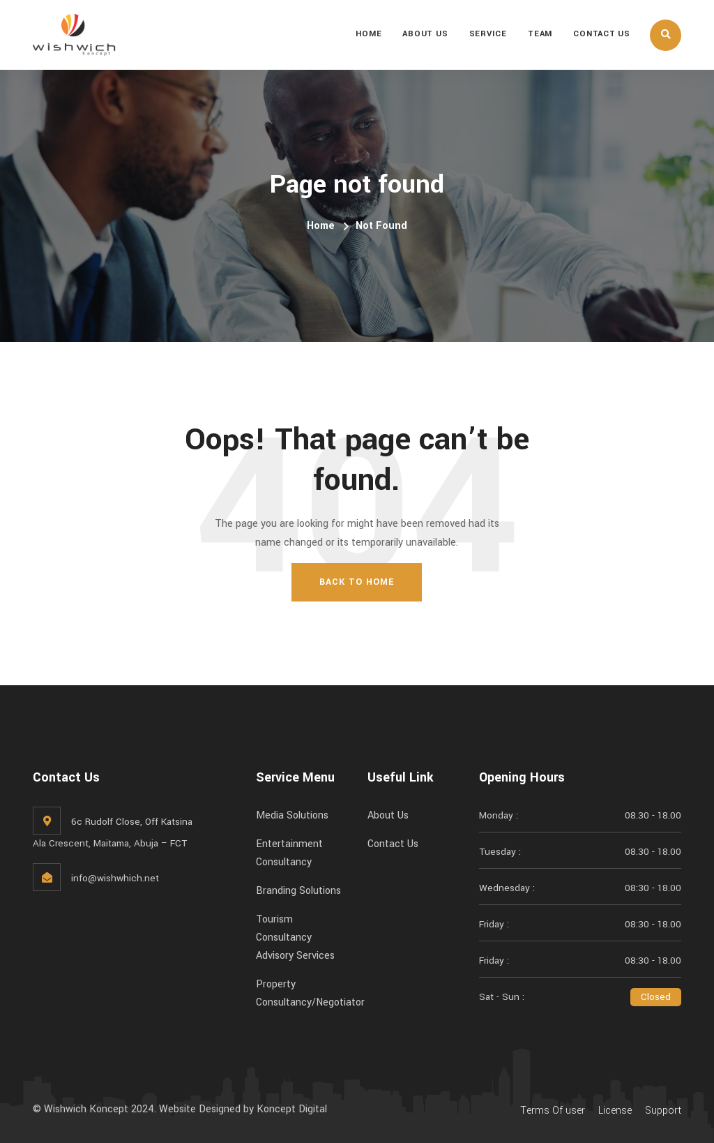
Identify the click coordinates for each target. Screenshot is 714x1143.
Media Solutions (292, 815)
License (615, 1110)
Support (663, 1110)
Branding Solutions (298, 890)
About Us (425, 34)
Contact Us (601, 34)
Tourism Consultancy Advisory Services (295, 937)
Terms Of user (552, 1110)
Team (540, 34)
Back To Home (356, 582)
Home (368, 34)
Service (488, 34)
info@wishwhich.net (115, 878)
